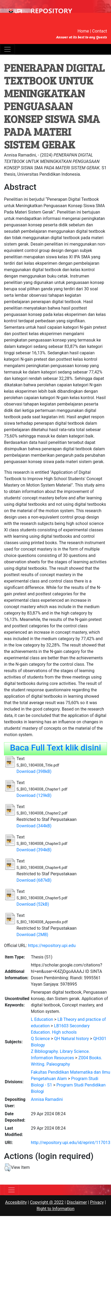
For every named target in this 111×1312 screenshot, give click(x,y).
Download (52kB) (33, 904)
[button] (7, 1167)
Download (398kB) (34, 771)
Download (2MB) (32, 934)
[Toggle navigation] (7, 49)
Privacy (97, 1202)
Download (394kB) (34, 849)
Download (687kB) (34, 880)
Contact (99, 31)
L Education (42, 1019)
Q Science (40, 1038)
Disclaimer (77, 1202)
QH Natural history (71, 1038)
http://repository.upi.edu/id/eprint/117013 (70, 1142)
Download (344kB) (34, 825)
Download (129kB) (34, 795)
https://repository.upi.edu (52, 945)
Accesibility (16, 1202)
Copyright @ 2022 (47, 1202)
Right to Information (55, 1208)
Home (83, 31)
